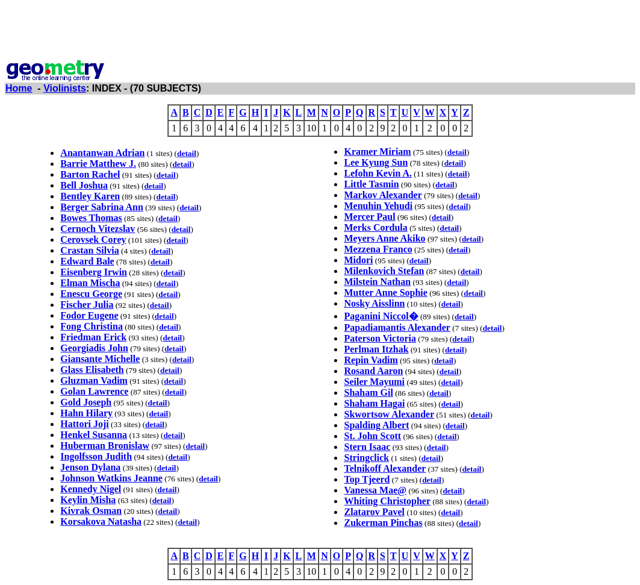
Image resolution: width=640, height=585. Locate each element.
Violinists (64, 88)
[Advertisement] (320, 32)
